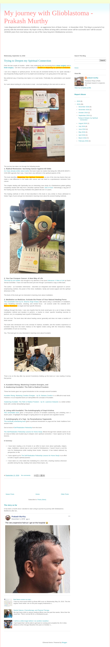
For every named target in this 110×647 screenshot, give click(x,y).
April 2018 (82, 135)
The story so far (10, 505)
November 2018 (84, 109)
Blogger (64, 642)
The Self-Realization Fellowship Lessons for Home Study (23, 432)
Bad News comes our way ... (22, 599)
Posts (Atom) (41, 499)
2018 (79, 104)
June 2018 (82, 129)
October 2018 (83, 112)
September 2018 (84, 115)
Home (38, 494)
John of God (48, 187)
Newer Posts (10, 494)
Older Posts (65, 494)
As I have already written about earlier (16, 171)
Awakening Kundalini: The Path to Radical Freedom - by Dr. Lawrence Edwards (31, 402)
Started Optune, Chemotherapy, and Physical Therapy (31, 610)
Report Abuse (80, 94)
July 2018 (82, 126)
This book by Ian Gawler (12, 280)
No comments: (26, 475)
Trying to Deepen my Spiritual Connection (27, 60)
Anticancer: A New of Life (55, 280)
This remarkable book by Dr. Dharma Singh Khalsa (21, 302)
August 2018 (83, 123)
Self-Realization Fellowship (23, 427)
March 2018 (83, 138)
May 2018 (82, 132)
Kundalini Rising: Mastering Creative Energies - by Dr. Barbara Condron (28, 395)
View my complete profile (82, 88)
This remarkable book (11, 412)
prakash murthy (92, 78)
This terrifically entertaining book (15, 421)
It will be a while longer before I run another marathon (31, 621)
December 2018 (84, 107)
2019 (79, 101)
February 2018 (84, 141)
